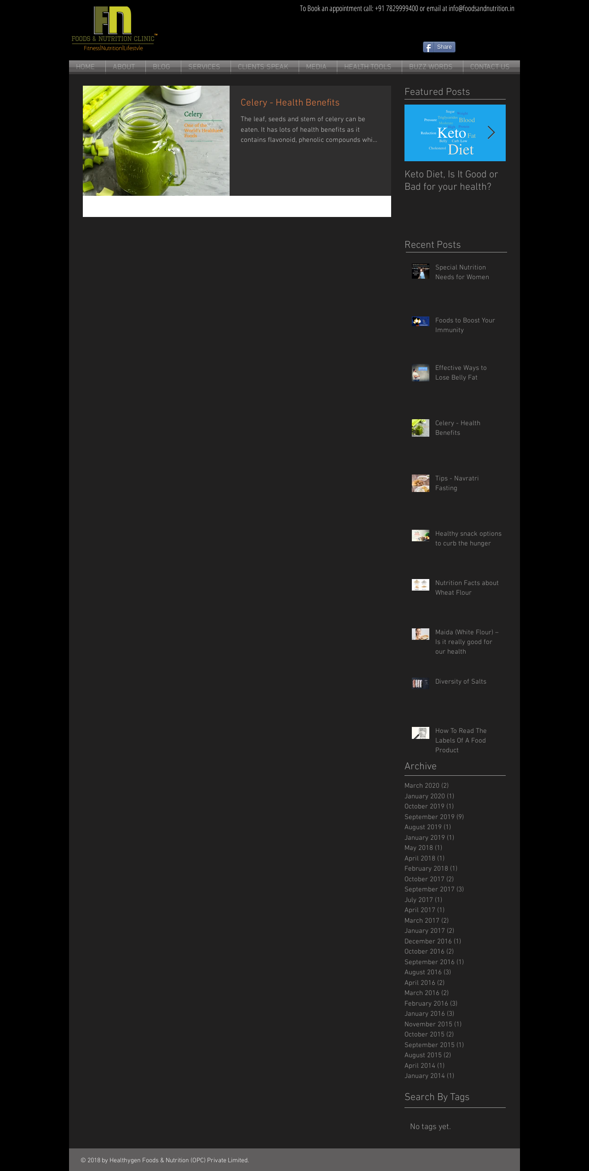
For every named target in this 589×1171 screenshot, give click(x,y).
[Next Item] (491, 133)
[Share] (439, 47)
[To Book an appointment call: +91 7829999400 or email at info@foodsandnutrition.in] (407, 8)
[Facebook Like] (486, 46)
